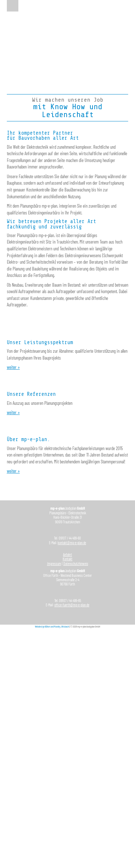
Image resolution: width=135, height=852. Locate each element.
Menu (12, 5)
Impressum (54, 563)
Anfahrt (67, 554)
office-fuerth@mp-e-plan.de (71, 605)
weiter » (13, 367)
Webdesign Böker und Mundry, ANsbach (52, 626)
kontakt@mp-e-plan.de (72, 543)
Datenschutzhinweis (75, 563)
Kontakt (67, 559)
